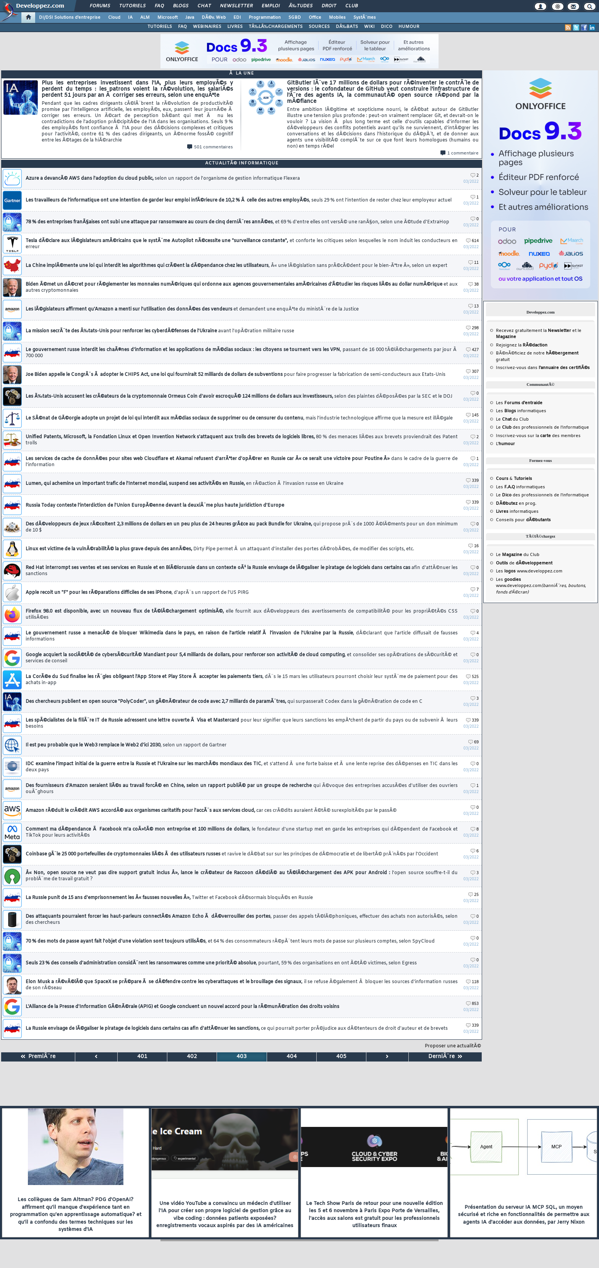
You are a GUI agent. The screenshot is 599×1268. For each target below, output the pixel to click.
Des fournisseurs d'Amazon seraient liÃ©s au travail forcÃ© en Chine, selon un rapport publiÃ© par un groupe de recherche (242, 789)
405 (341, 1056)
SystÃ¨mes (364, 17)
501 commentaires (210, 147)
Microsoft (167, 17)
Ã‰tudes (300, 6)
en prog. (516, 503)
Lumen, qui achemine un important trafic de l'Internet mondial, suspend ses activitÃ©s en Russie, (184, 484)
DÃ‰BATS (347, 26)
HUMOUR (408, 26)
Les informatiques (521, 411)
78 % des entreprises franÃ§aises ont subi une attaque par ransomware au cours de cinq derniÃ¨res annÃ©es (237, 222)
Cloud (114, 17)
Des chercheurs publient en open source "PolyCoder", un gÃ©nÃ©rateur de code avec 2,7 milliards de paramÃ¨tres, (224, 702)
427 (472, 350)
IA (130, 17)
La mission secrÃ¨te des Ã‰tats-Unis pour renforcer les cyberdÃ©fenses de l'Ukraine (160, 331)
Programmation (265, 17)
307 (472, 371)
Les (519, 403)
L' (505, 444)
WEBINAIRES (207, 26)
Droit (329, 6)
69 (473, 742)
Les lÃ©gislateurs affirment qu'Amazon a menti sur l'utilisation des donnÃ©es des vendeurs (192, 309)
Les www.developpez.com (529, 571)
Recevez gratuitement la (533, 330)
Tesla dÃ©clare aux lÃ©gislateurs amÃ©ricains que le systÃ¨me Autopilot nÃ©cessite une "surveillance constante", (242, 244)
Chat (204, 6)
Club (351, 6)
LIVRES (235, 26)
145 (472, 415)
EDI (237, 17)
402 (192, 1056)
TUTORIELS (159, 26)
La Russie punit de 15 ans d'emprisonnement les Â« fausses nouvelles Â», (169, 898)
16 (473, 546)
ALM (145, 17)
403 (241, 1056)
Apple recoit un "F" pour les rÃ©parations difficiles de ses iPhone (137, 593)
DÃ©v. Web (214, 17)
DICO (386, 26)
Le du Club (517, 555)
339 (472, 480)
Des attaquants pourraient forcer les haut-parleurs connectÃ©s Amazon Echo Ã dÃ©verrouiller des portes (242, 920)
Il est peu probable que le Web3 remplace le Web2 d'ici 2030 (126, 745)
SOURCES (319, 26)
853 (472, 1003)
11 (473, 262)
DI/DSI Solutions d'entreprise (69, 17)
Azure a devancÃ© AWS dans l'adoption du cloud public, (163, 179)
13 (473, 306)
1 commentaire (459, 153)
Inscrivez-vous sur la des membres (538, 436)
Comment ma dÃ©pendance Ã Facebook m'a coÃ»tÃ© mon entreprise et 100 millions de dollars (242, 832)
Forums (100, 6)
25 (473, 894)
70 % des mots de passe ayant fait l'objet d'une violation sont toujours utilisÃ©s (230, 941)
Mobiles (337, 17)
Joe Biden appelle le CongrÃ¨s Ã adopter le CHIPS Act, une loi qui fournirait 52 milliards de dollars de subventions (235, 375)
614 (472, 241)
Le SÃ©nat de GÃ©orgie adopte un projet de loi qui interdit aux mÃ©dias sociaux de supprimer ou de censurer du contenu (239, 418)
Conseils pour (523, 520)
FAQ (159, 6)
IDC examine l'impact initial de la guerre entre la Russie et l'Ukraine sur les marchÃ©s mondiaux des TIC (242, 767)
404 (292, 1056)
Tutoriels (132, 6)
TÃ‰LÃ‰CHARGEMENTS (276, 26)
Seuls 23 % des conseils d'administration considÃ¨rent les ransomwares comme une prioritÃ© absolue (221, 963)
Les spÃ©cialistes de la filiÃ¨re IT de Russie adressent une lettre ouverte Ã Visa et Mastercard (242, 723)
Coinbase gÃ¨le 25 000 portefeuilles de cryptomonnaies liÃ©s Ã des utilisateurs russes (232, 854)
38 (473, 284)
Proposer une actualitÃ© (453, 1046)
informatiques (517, 511)
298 (472, 328)
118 (472, 982)
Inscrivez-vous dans (543, 368)
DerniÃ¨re (445, 1056)
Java (189, 17)
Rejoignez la (521, 345)
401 (142, 1056)
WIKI (369, 26)
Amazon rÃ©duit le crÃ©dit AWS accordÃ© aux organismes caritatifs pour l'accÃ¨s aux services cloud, (211, 811)
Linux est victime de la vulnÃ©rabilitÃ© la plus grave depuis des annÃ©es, (220, 549)
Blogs (180, 6)
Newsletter (236, 6)
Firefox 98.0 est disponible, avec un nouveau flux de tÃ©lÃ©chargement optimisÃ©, (242, 614)
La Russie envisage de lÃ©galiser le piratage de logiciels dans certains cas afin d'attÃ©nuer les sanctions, (237, 1029)
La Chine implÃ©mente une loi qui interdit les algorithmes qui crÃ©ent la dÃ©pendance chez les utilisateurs (236, 266)
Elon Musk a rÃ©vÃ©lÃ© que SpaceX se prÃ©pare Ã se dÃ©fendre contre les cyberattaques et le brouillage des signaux (242, 985)
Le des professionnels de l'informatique (542, 427)
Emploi (270, 6)
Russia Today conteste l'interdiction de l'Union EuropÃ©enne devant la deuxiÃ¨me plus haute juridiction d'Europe (155, 505)
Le (504, 419)
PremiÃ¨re (38, 1056)
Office (315, 17)
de (524, 563)
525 (472, 677)
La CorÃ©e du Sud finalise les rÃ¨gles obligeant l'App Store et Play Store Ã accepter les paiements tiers (242, 680)
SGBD (294, 17)
